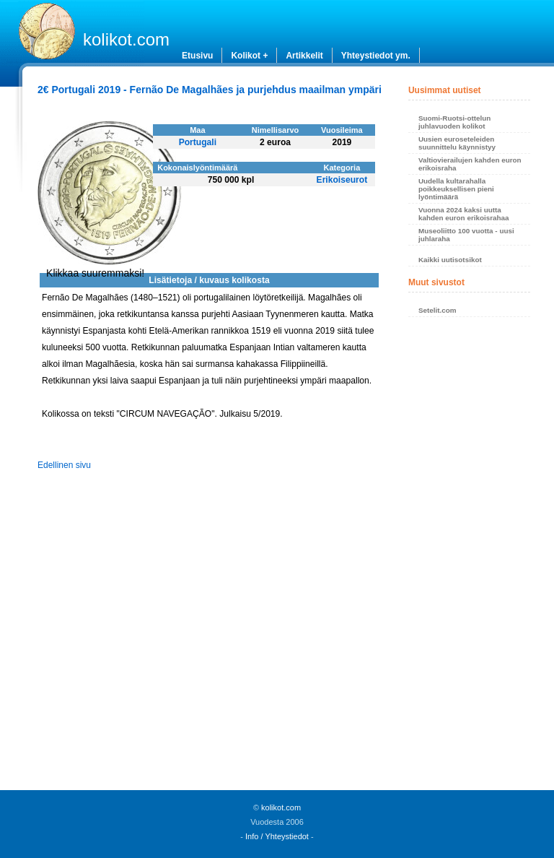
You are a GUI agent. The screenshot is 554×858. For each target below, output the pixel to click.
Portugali (197, 142)
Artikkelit (304, 56)
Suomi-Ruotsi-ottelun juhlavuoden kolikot (454, 122)
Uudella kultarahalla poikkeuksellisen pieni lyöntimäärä (456, 189)
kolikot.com (126, 39)
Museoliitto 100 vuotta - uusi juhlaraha (466, 235)
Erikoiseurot (342, 180)
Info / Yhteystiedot (277, 836)
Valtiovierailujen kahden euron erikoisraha (470, 164)
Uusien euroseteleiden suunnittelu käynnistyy (457, 143)
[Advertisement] (469, 557)
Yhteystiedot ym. (375, 56)
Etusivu (197, 56)
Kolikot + (249, 56)
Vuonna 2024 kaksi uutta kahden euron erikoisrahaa (463, 214)
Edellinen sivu (64, 465)
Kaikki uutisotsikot (450, 260)
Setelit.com (437, 310)
